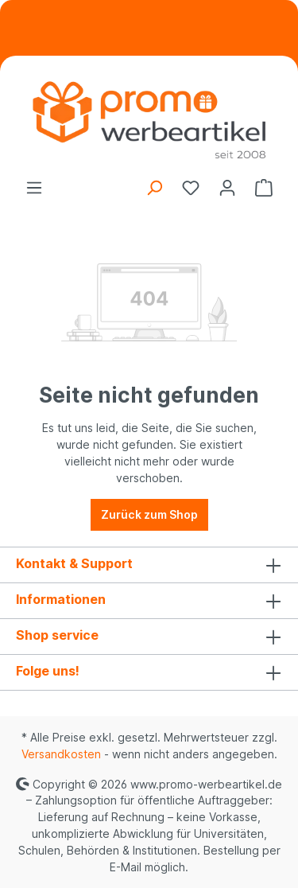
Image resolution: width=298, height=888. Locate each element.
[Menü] (34, 188)
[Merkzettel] (190, 188)
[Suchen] (154, 188)
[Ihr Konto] (227, 188)
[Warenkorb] (264, 188)
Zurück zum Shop (149, 514)
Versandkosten (61, 754)
